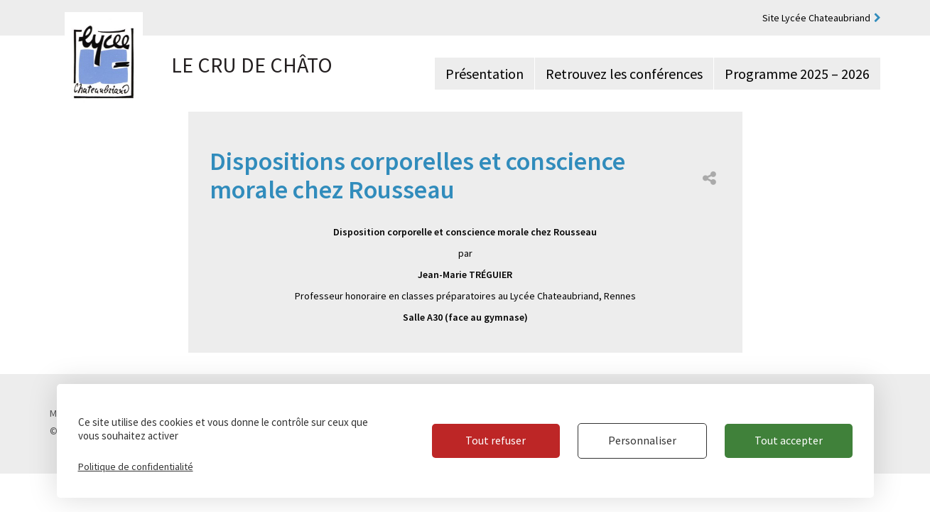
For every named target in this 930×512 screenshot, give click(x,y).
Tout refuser (495, 440)
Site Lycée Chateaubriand (816, 17)
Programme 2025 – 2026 (797, 73)
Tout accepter (789, 440)
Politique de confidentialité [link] (135, 466)
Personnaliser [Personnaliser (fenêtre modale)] (642, 440)
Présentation (484, 73)
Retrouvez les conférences (624, 73)
